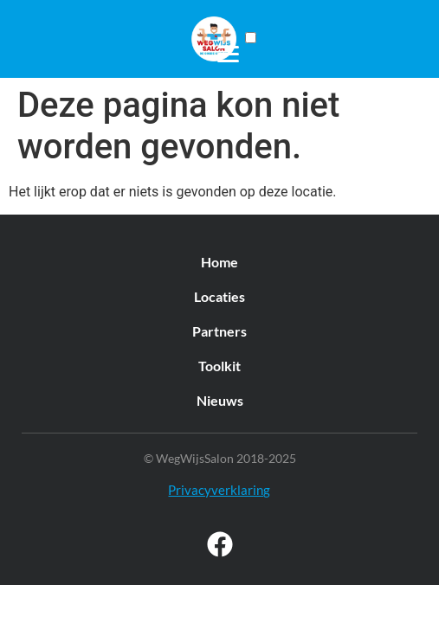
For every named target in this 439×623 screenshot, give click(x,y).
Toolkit (219, 365)
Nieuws (220, 400)
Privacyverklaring (219, 490)
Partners (219, 331)
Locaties (219, 296)
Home (219, 262)
